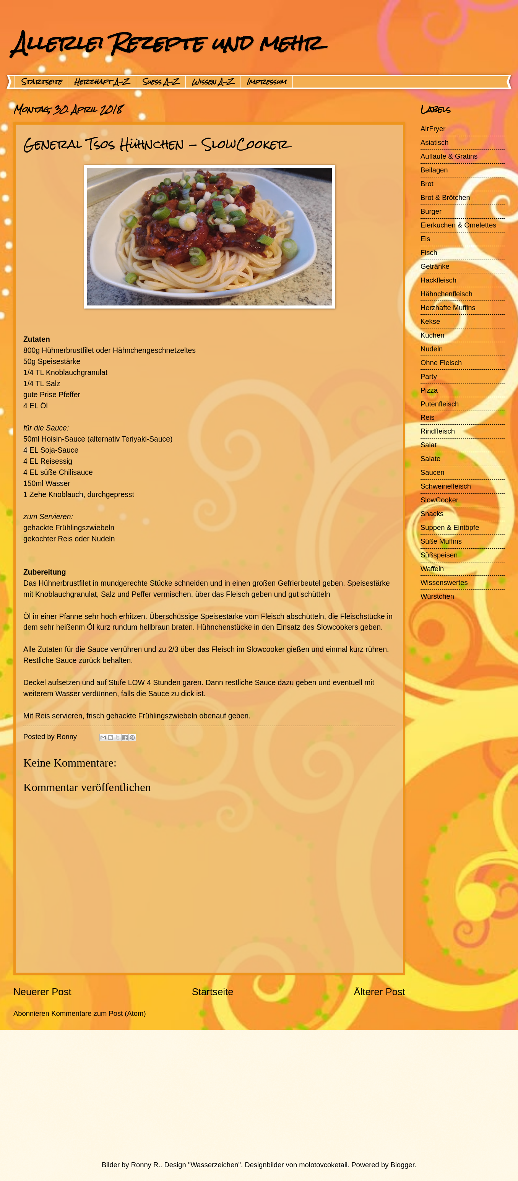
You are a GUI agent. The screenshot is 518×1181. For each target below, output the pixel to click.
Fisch (429, 253)
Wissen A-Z (213, 82)
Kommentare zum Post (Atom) (98, 1013)
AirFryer (433, 129)
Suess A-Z (160, 82)
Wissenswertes (444, 582)
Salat (429, 445)
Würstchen (437, 596)
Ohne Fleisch (441, 363)
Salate (430, 459)
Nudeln (432, 349)
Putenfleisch (440, 404)
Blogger (402, 1165)
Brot (427, 184)
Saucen (432, 472)
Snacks (432, 514)
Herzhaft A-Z (102, 82)
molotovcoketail (323, 1165)
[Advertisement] (240, 1095)
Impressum (266, 82)
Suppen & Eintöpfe (450, 527)
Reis (428, 417)
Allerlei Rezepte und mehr (167, 42)
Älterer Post (379, 991)
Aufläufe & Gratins (449, 156)
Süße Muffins (441, 541)
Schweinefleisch (446, 486)
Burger (431, 211)
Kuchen (432, 335)
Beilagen (434, 170)
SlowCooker (439, 500)
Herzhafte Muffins (448, 308)
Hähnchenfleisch (447, 294)
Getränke (435, 266)
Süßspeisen (439, 555)
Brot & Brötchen (445, 197)
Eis (425, 239)
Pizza (429, 390)
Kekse (430, 321)
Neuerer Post (42, 991)
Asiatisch (435, 142)
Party (429, 376)
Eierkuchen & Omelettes (458, 225)
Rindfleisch (438, 431)
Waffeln (432, 569)
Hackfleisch (438, 280)
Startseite (41, 82)
